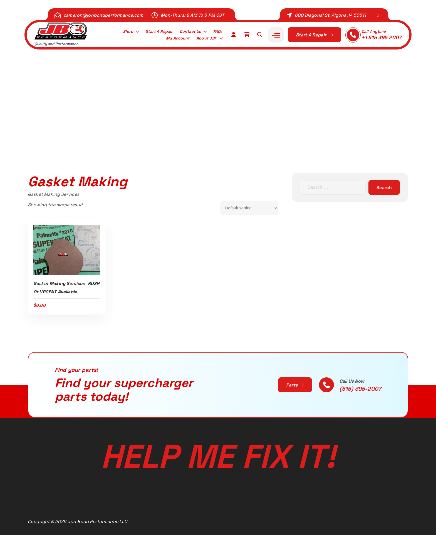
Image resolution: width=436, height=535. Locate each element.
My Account (173, 38)
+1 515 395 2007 (381, 37)
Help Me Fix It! (218, 456)
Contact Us (187, 31)
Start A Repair (153, 31)
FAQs (217, 31)
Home (185, 134)
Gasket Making (240, 134)
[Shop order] (249, 208)
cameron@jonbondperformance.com (103, 15)
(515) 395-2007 (360, 388)
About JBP (205, 38)
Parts (295, 385)
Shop (120, 31)
